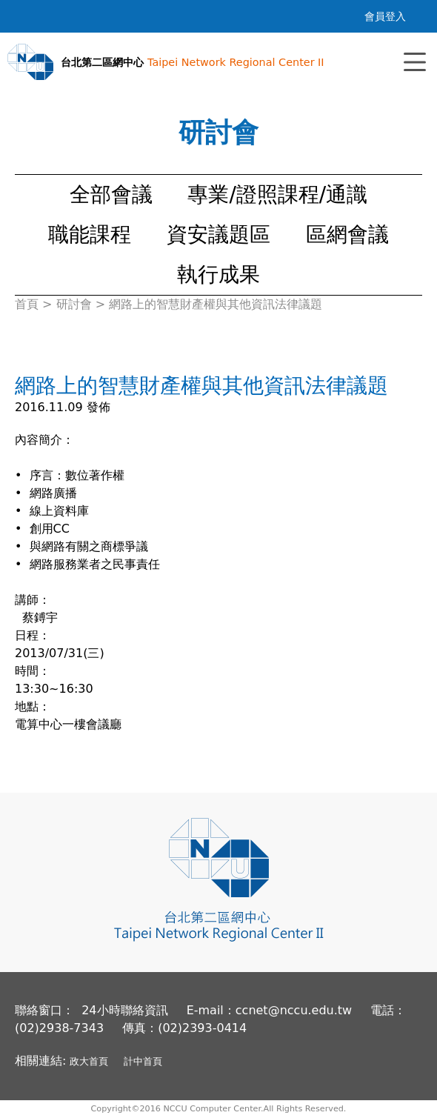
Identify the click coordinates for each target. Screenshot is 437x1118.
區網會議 (347, 234)
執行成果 (218, 274)
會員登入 (385, 16)
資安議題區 (218, 234)
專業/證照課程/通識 (277, 194)
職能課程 (89, 234)
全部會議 (111, 194)
